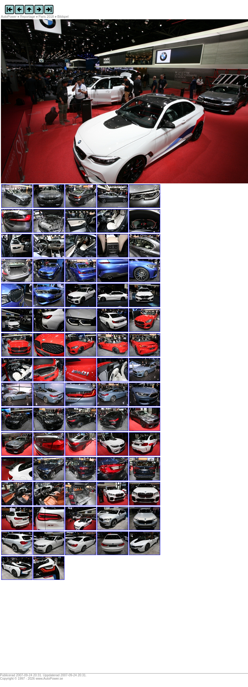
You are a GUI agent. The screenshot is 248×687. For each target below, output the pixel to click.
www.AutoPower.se (49, 678)
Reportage (27, 16)
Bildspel (62, 16)
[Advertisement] (39, 629)
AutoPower (9, 16)
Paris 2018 (46, 16)
